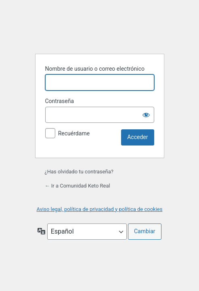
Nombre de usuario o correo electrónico (95, 68)
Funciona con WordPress (100, 27)
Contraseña (59, 101)
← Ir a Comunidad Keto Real (77, 186)
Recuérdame (74, 133)
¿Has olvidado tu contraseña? (79, 172)
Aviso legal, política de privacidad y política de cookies (100, 209)
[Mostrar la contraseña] (146, 115)
